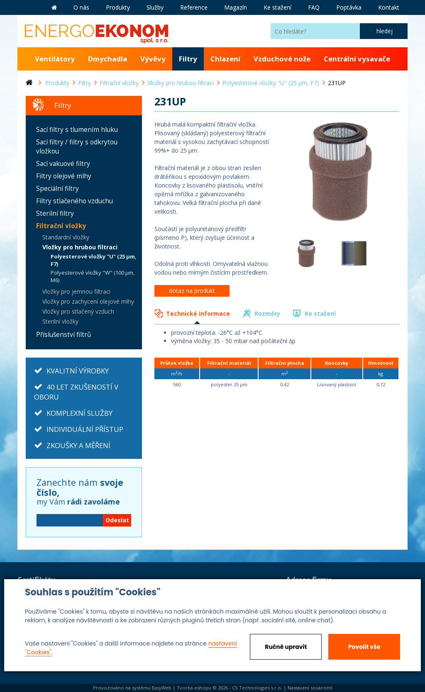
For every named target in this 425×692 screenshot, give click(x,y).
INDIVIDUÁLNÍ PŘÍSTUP (84, 429)
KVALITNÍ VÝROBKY (77, 370)
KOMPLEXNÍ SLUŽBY (79, 413)
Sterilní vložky (60, 321)
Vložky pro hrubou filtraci (79, 247)
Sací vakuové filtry (63, 163)
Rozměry (267, 313)
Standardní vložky (65, 237)
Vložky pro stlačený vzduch (78, 311)
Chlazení (225, 58)
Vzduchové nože (282, 58)
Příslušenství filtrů (63, 334)
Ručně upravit (286, 647)
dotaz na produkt (192, 291)
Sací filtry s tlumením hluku (77, 129)
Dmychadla (107, 58)
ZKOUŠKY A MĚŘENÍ (78, 445)
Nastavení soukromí (310, 688)
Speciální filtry (57, 188)
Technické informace (198, 313)
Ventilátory (55, 58)
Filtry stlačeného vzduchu (74, 201)
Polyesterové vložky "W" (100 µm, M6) (92, 276)
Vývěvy (153, 58)
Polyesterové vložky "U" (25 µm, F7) (94, 260)
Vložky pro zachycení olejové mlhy (88, 301)
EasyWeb (161, 688)
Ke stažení (320, 313)
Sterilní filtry (55, 213)
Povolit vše (364, 647)
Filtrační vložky (61, 226)
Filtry (188, 58)
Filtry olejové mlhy (63, 176)
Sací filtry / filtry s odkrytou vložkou (76, 147)
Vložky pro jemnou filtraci (76, 291)
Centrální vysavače (357, 58)
